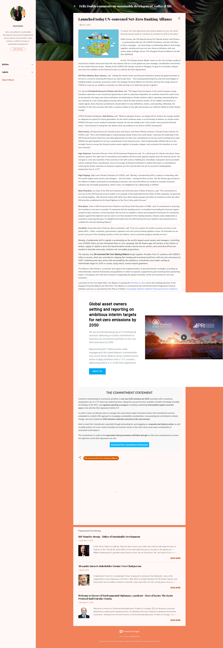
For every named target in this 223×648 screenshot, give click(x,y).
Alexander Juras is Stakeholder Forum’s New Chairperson (109, 566)
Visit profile (18, 49)
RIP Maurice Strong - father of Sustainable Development (109, 536)
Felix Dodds (18, 26)
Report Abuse (8, 80)
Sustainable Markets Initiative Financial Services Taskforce (151, 289)
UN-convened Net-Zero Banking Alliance (101, 458)
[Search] (184, 7)
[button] (178, 19)
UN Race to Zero (138, 282)
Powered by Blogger (129, 631)
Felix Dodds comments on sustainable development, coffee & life (125, 6)
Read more (175, 558)
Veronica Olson (135, 636)
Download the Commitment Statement (129, 444)
